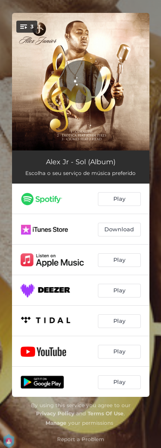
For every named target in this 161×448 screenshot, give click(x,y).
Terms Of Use (106, 413)
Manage (56, 423)
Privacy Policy (55, 413)
